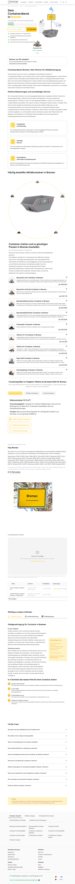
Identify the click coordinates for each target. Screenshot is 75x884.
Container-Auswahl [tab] (15, 816)
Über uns (40, 852)
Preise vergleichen (37, 50)
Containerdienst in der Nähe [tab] (17, 820)
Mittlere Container (32, 393)
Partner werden (12, 865)
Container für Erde (53, 826)
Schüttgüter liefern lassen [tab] (46, 816)
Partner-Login (12, 869)
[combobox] (17, 29)
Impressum (11, 852)
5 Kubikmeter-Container (36, 835)
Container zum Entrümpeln (17, 835)
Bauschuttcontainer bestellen (17, 826)
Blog (39, 865)
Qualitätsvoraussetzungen (15, 867)
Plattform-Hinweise (44, 869)
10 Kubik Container (14, 840)
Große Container (48, 393)
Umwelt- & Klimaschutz (45, 854)
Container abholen (54, 2)
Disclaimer (11, 857)
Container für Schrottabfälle (56, 831)
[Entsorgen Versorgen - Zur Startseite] (13, 2)
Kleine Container (15, 393)
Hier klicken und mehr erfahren (18, 63)
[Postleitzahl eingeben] (17, 29)
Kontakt (40, 857)
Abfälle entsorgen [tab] (30, 816)
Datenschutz (11, 854)
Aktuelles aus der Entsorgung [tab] (38, 820)
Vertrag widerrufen (13, 859)
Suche (40, 859)
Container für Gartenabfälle (17, 831)
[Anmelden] (64, 2)
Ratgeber (40, 867)
